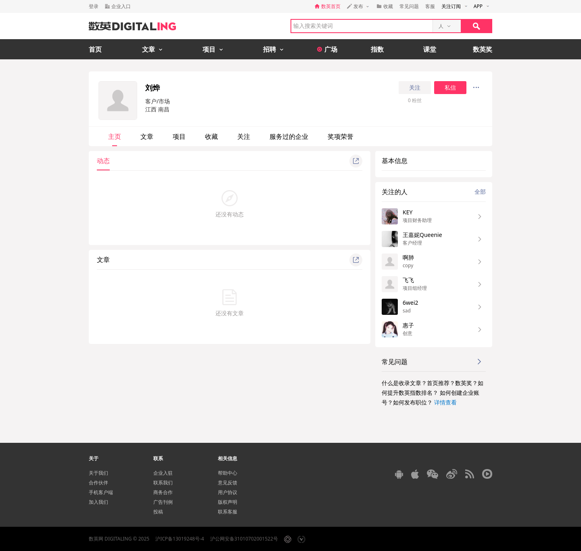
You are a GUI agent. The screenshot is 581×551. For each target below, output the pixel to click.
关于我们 (98, 472)
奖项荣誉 (340, 136)
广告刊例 (163, 502)
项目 (179, 136)
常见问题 (409, 6)
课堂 (429, 49)
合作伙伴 (98, 482)
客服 (430, 6)
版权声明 (227, 502)
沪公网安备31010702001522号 (244, 538)
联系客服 (227, 511)
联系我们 (163, 482)
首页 (95, 49)
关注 (414, 87)
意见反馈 (227, 482)
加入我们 (98, 502)
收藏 (211, 136)
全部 (480, 191)
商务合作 (163, 492)
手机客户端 (101, 492)
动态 (103, 160)
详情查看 (445, 402)
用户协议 (227, 492)
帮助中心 (227, 472)
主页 (114, 136)
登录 (93, 6)
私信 (450, 87)
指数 (377, 49)
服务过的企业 (289, 136)
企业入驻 (163, 472)
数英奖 (482, 49)
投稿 (158, 511)
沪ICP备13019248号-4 (179, 538)
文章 (146, 136)
